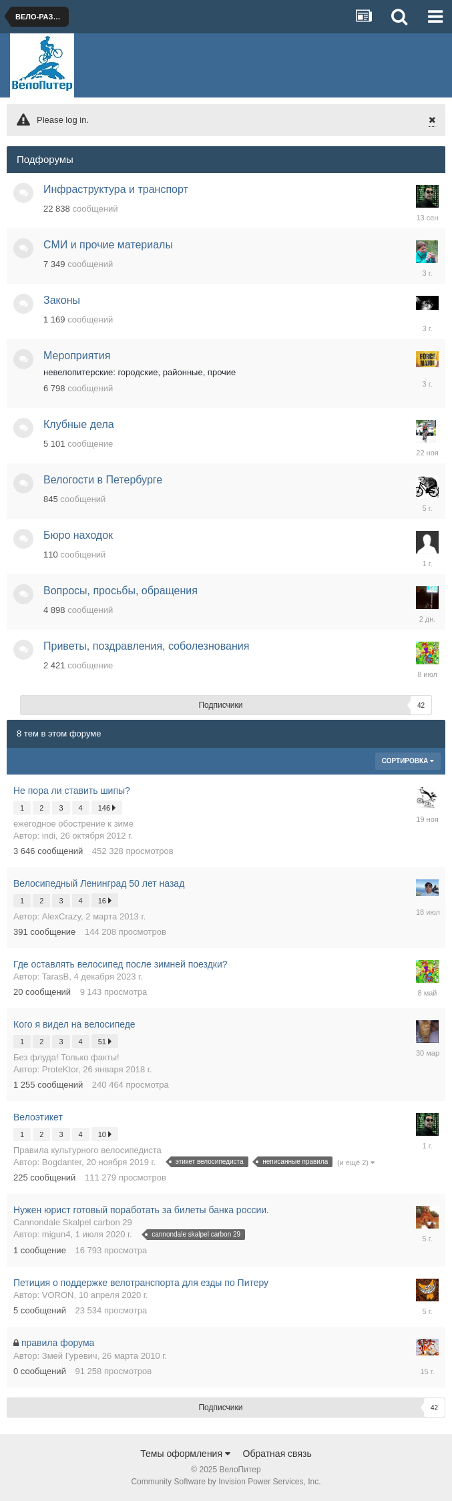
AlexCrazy (61, 916)
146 (107, 808)
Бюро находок (78, 535)
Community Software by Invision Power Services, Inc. (225, 1481)
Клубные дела (78, 424)
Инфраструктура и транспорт (115, 189)
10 (104, 1134)
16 (104, 900)
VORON (58, 1295)
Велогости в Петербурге (102, 479)
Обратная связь (277, 1453)
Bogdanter (61, 1162)
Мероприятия (76, 355)
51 (104, 1041)
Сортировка (408, 761)
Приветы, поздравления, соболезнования (146, 646)
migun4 (56, 1234)
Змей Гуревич (69, 1356)
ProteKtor (60, 1069)
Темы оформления (185, 1453)
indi (48, 836)
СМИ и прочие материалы (108, 244)
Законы (61, 300)
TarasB (55, 977)
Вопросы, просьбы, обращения (120, 590)
